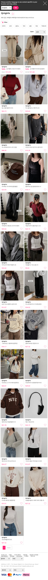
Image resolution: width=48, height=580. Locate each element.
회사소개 (33, 556)
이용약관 (25, 555)
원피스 (17, 26)
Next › (9, 548)
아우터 (3, 26)
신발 (30, 26)
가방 (36, 26)
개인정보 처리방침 (34, 555)
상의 (10, 26)
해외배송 (12, 556)
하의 (24, 26)
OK (16, 8)
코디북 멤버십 (17, 555)
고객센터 (26, 556)
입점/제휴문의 (4, 556)
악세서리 (44, 26)
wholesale (19, 556)
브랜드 (10, 555)
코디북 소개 (4, 555)
